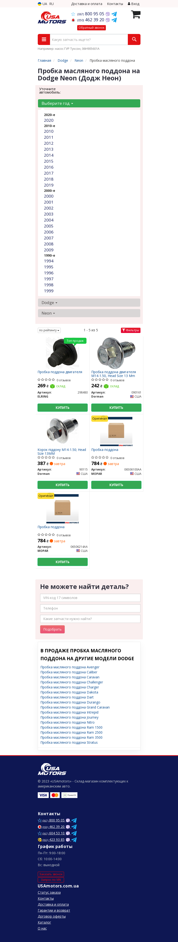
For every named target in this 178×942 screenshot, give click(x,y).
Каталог (44, 922)
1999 (49, 291)
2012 (49, 143)
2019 (49, 185)
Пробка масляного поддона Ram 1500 (71, 727)
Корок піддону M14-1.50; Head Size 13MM (62, 451)
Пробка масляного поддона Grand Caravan (75, 707)
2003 (49, 214)
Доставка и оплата (86, 3)
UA (42, 3)
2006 (49, 232)
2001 (49, 202)
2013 (49, 149)
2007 (49, 238)
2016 (49, 167)
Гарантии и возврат (54, 910)
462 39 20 (88, 19)
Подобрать (52, 629)
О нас (42, 928)
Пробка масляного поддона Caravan (69, 677)
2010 (49, 131)
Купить (63, 407)
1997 (49, 279)
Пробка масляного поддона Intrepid (69, 712)
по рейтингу (49, 330)
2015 (49, 161)
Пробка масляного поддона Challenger (71, 682)
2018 (49, 179)
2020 (49, 120)
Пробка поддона (104, 450)
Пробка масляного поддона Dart (67, 697)
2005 (49, 226)
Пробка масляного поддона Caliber (68, 672)
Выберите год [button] (57, 103)
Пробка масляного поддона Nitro (67, 722)
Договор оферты (52, 916)
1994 (49, 261)
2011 (49, 137)
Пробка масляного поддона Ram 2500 (71, 732)
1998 (49, 285)
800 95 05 (88, 14)
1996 (49, 273)
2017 (49, 173)
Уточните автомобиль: (50, 90)
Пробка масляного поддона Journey (69, 717)
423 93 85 (51, 839)
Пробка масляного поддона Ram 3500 (71, 737)
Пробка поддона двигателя (60, 372)
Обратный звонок (91, 28)
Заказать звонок (51, 874)
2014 (49, 155)
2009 (49, 250)
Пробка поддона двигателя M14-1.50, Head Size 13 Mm (113, 373)
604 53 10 (51, 833)
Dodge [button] (49, 302)
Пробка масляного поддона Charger (69, 687)
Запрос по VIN (51, 880)
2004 (49, 220)
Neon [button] (48, 313)
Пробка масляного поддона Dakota (69, 692)
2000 (49, 196)
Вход (133, 3)
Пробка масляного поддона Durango (70, 702)
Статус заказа (49, 892)
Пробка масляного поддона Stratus (69, 742)
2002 (49, 208)
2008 (49, 244)
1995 (49, 267)
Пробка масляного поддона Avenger (69, 667)
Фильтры (130, 330)
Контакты (115, 3)
